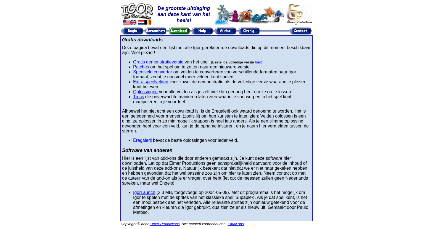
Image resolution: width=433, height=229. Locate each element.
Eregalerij (142, 140)
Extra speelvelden (150, 81)
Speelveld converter (152, 72)
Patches (141, 67)
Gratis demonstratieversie (158, 62)
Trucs (138, 96)
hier (258, 62)
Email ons (236, 224)
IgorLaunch (144, 192)
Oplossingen (145, 91)
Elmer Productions (165, 224)
